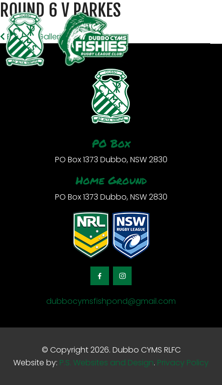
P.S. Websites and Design (105, 362)
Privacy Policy (183, 362)
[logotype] (66, 39)
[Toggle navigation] (216, 39)
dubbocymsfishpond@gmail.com (111, 301)
